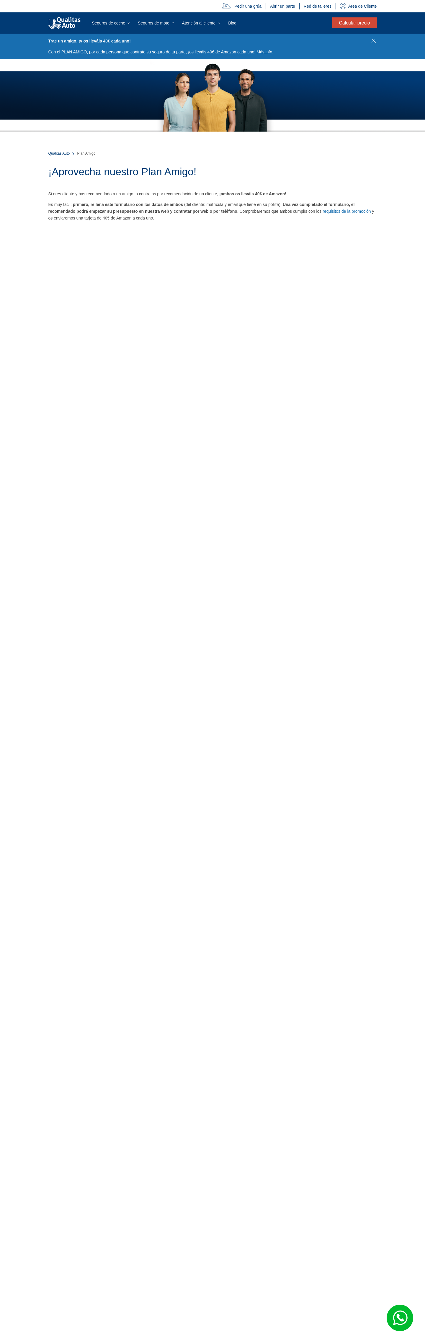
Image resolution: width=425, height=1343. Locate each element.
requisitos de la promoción (347, 211)
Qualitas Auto (59, 153)
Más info (264, 52)
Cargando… (212, 495)
